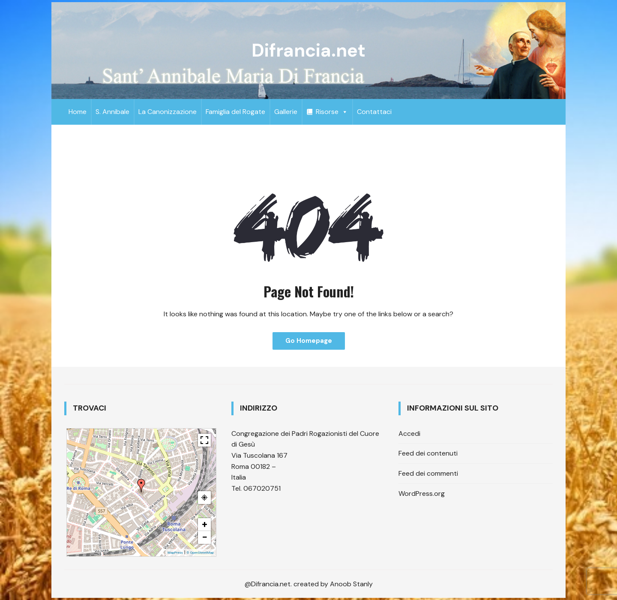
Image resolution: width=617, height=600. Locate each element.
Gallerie (285, 111)
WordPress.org (421, 493)
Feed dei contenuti (428, 453)
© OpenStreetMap (200, 553)
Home (78, 111)
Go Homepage (308, 340)
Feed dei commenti (428, 473)
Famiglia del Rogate (235, 111)
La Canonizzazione (167, 111)
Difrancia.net (308, 50)
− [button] (204, 537)
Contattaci (374, 111)
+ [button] (204, 524)
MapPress (175, 553)
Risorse (332, 111)
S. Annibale (112, 111)
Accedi (409, 433)
